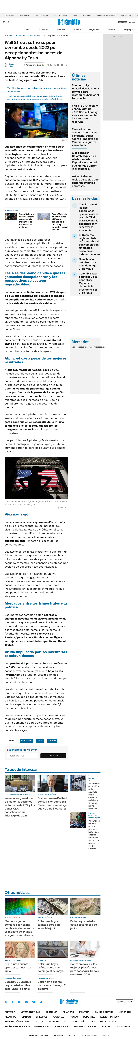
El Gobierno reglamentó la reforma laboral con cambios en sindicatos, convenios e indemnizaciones (89, 244)
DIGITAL (39, 1035)
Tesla (40, 740)
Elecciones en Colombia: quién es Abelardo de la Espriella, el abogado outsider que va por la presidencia (85, 161)
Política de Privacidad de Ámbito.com (27, 1026)
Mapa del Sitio (108, 1021)
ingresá (132, 22)
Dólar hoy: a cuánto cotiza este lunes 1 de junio (83, 924)
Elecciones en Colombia (106, 15)
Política (77, 29)
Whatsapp (41, 1002)
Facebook (12, 1002)
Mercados (125, 1012)
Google (52, 740)
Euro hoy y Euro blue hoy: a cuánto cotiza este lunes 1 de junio (18, 985)
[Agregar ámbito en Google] (34, 65)
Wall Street (34, 35)
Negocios (94, 29)
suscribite (123, 22)
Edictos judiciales (85, 1026)
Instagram (19, 1002)
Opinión (111, 29)
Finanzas (61, 29)
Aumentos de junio (42, 15)
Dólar (27, 29)
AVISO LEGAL (61, 1026)
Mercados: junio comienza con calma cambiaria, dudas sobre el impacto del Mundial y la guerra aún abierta (85, 137)
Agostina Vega (126, 15)
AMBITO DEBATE (94, 1035)
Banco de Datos (104, 1012)
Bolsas (83, 347)
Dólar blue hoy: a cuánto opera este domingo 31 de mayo (51, 967)
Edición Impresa (109, 1016)
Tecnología (78, 1021)
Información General (18, 1021)
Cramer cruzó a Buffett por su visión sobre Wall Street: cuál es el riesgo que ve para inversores (52, 803)
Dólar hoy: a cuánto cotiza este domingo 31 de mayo (87, 263)
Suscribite (53, 755)
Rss (93, 1021)
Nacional (58, 1016)
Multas (106, 1026)
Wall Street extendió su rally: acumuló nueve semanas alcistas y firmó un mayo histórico (94, 796)
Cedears (101, 347)
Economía (43, 29)
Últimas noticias (30, 1012)
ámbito (8, 35)
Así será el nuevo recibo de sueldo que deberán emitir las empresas (85, 181)
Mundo (74, 1016)
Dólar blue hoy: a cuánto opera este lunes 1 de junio (49, 924)
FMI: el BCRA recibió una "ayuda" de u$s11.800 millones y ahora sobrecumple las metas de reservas (85, 113)
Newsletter (131, 29)
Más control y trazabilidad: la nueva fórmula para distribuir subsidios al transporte (85, 92)
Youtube (33, 1002)
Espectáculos (57, 1021)
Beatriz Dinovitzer (9, 65)
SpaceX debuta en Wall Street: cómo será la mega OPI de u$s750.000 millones (27, 220)
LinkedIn (26, 1002)
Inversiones (87, 15)
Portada (10, 1012)
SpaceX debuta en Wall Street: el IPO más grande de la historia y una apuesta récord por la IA (60, 222)
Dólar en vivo (24, 15)
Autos (40, 1021)
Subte (75, 15)
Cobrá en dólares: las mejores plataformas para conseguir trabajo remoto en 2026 (84, 969)
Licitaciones (123, 1026)
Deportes (89, 1016)
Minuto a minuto (14, 917)
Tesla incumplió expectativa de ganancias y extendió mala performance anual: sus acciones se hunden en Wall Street (35, 97)
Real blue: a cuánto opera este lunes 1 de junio (18, 967)
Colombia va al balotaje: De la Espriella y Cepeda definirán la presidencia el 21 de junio (88, 283)
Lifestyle (41, 1016)
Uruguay (127, 29)
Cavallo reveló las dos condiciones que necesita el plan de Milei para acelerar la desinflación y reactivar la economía (88, 217)
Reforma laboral (60, 15)
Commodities (92, 347)
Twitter (6, 1002)
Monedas (76, 347)
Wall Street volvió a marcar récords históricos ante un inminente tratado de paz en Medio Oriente (94, 834)
